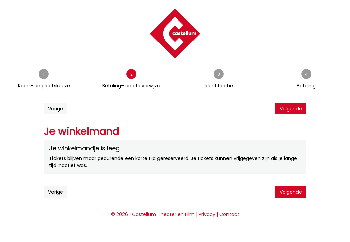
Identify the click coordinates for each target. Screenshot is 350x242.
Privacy (207, 214)
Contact (229, 214)
